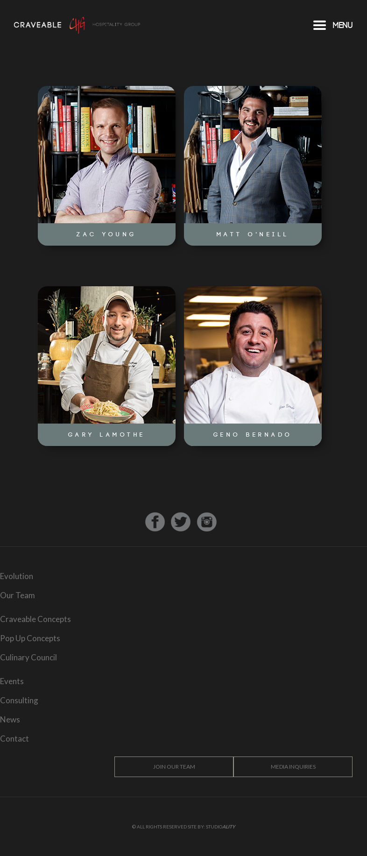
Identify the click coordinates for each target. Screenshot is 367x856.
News (10, 719)
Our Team (17, 595)
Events (12, 681)
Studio (220, 826)
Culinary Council (28, 657)
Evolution (16, 576)
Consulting (19, 700)
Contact (14, 738)
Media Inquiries (292, 766)
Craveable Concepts (35, 619)
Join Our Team (174, 766)
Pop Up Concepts (30, 638)
